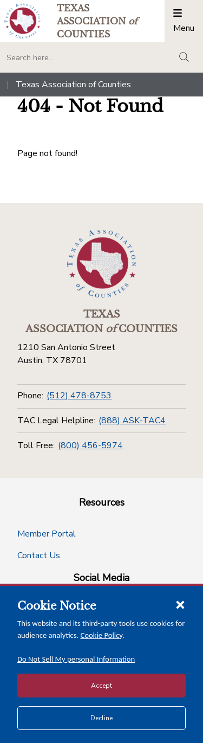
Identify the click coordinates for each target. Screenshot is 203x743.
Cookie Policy (102, 635)
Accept (101, 685)
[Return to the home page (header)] (22, 20)
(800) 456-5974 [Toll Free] (90, 445)
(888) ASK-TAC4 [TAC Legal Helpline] (132, 421)
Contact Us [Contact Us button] (38, 555)
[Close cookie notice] (180, 604)
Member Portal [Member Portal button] (46, 534)
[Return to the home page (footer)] (101, 264)
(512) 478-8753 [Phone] (79, 396)
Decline (101, 718)
